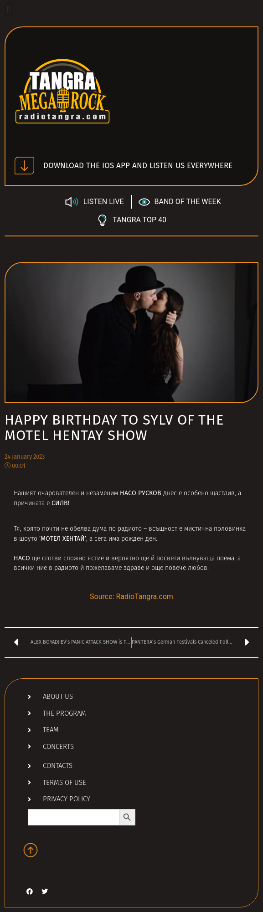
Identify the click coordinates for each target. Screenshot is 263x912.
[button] (9, 9)
